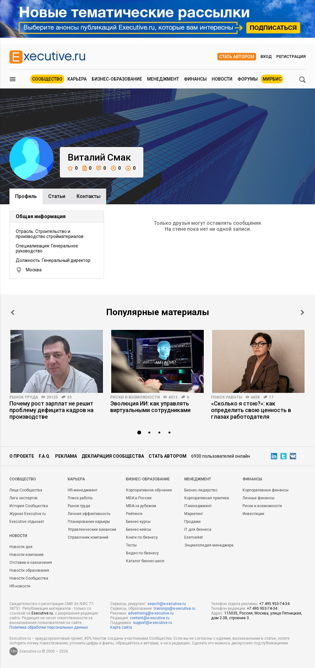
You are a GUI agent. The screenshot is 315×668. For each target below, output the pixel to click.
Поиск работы (226, 397)
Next (302, 312)
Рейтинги (134, 514)
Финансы (195, 79)
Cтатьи (56, 196)
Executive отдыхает (26, 521)
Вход (266, 56)
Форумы (248, 79)
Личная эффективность (89, 514)
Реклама (66, 456)
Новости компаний (26, 554)
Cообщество (22, 479)
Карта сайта (121, 627)
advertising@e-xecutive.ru (151, 613)
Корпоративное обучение (149, 490)
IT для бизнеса (197, 529)
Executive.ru (42, 613)
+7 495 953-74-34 (274, 604)
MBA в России (139, 498)
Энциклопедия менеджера (208, 545)
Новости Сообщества (28, 578)
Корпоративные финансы (266, 490)
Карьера (77, 79)
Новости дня (20, 547)
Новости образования (29, 570)
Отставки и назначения (30, 562)
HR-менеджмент (82, 490)
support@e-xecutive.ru (152, 622)
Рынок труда (23, 397)
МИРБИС (272, 79)
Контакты (88, 196)
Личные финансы (258, 498)
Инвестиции (253, 514)
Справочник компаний (88, 537)
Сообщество (47, 79)
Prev (12, 312)
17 (271, 397)
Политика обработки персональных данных (48, 627)
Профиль (26, 196)
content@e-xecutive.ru (149, 618)
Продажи (192, 521)
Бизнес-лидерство (200, 490)
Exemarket (193, 537)
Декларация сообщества (113, 456)
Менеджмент (163, 79)
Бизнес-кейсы (138, 529)
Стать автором (236, 56)
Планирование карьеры (89, 521)
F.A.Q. (44, 456)
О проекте (21, 456)
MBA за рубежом (141, 506)
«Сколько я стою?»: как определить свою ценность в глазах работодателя (251, 410)
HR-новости (19, 586)
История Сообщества (28, 506)
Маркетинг (193, 514)
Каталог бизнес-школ (145, 561)
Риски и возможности (135, 397)
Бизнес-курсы (138, 521)
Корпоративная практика (206, 498)
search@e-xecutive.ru (166, 604)
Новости (222, 79)
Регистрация (291, 56)
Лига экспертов (23, 498)
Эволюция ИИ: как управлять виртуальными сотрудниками (150, 406)
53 (69, 397)
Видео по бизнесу (142, 553)
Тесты (131, 545)
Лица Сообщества (25, 490)
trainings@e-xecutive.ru (174, 608)
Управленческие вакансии (92, 529)
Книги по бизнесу (142, 537)
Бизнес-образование (117, 79)
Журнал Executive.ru (27, 514)
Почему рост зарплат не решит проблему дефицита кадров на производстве (51, 410)
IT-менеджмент (198, 506)
